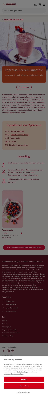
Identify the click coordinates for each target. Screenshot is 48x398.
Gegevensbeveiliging (17, 374)
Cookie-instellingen (22, 372)
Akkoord (24, 379)
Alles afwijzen (24, 386)
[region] (24, 377)
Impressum (7, 374)
